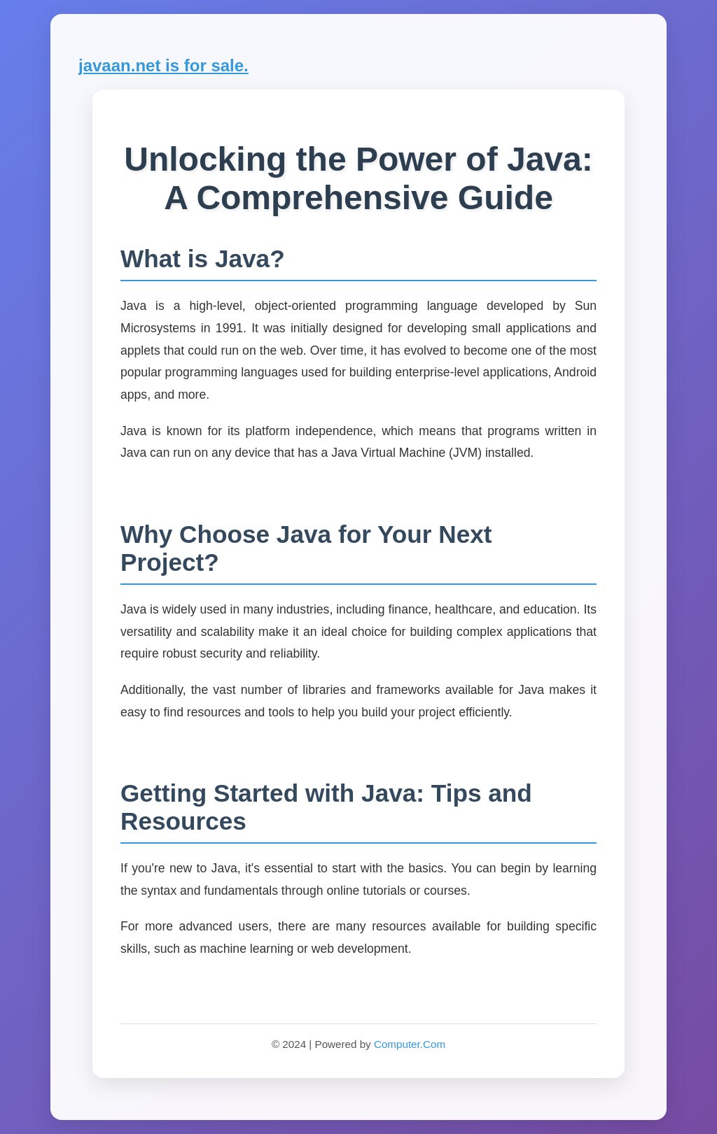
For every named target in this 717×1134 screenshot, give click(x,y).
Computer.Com (409, 1044)
